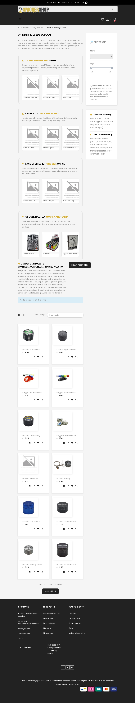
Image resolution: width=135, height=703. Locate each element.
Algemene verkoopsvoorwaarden (28, 622)
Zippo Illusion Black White (28, 254)
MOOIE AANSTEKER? (57, 216)
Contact (72, 613)
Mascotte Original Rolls (68, 97)
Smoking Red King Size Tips (49, 148)
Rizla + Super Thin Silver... (28, 148)
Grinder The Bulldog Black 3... (31, 435)
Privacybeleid (24, 628)
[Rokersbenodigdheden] (33, 27)
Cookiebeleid (24, 633)
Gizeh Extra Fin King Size (29, 201)
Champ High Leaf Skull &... (66, 349)
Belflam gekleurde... (48, 254)
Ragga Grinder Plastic (66, 392)
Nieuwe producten (51, 613)
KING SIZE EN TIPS (49, 113)
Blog (71, 628)
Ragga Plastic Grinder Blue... (66, 435)
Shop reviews (75, 623)
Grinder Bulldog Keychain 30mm (63, 478)
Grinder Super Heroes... (66, 521)
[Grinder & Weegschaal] (56, 27)
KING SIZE (51, 163)
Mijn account (49, 633)
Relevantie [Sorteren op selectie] (66, 315)
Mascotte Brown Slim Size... (70, 148)
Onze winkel (74, 618)
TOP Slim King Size (68, 201)
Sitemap (47, 628)
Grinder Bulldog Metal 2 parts (32, 564)
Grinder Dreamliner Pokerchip (31, 349)
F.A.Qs (20, 638)
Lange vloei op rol (36, 60)
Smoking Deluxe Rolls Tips (30, 97)
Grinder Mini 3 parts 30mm (31, 521)
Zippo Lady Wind (70, 254)
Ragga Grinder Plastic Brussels (32, 392)
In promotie (48, 618)
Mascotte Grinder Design (30, 478)
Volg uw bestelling (77, 633)
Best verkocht (49, 623)
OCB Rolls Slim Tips (49, 97)
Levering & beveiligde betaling (27, 614)
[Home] (19, 27)
